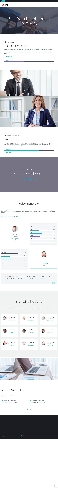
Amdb (16, 217)
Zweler (2, 217)
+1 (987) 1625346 (14, 240)
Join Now (3, 1)
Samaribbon (5, 217)
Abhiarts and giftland (11, 217)
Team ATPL (4, 436)
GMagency (18, 217)
